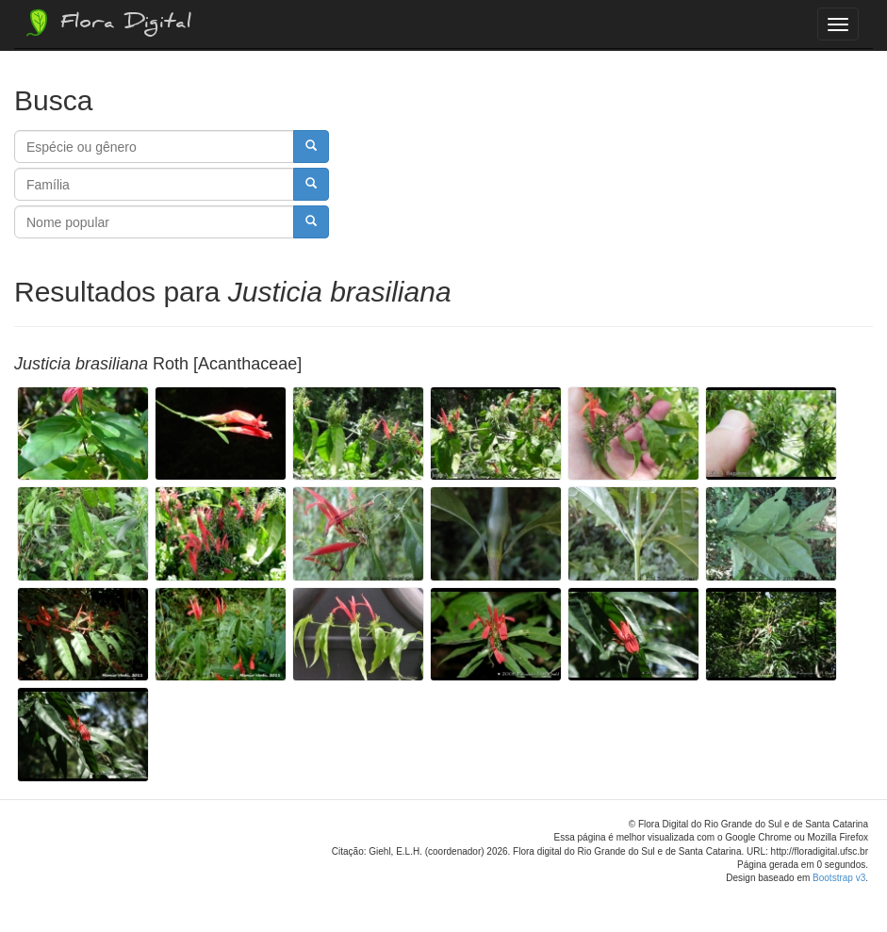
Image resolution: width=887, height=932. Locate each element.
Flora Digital (107, 22)
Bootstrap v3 (839, 878)
